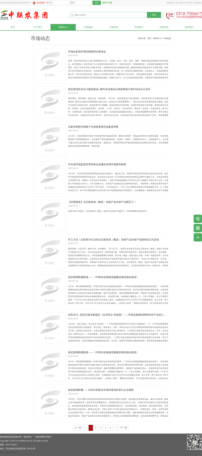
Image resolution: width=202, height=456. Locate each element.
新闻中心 (63, 27)
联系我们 (198, 3)
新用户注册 (107, 3)
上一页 (77, 427)
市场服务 (88, 27)
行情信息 (113, 27)
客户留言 (189, 3)
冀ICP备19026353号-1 (9, 453)
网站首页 (170, 3)
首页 (12, 27)
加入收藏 (179, 3)
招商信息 (164, 27)
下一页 (123, 427)
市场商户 (138, 27)
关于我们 (37, 27)
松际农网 (39, 437)
